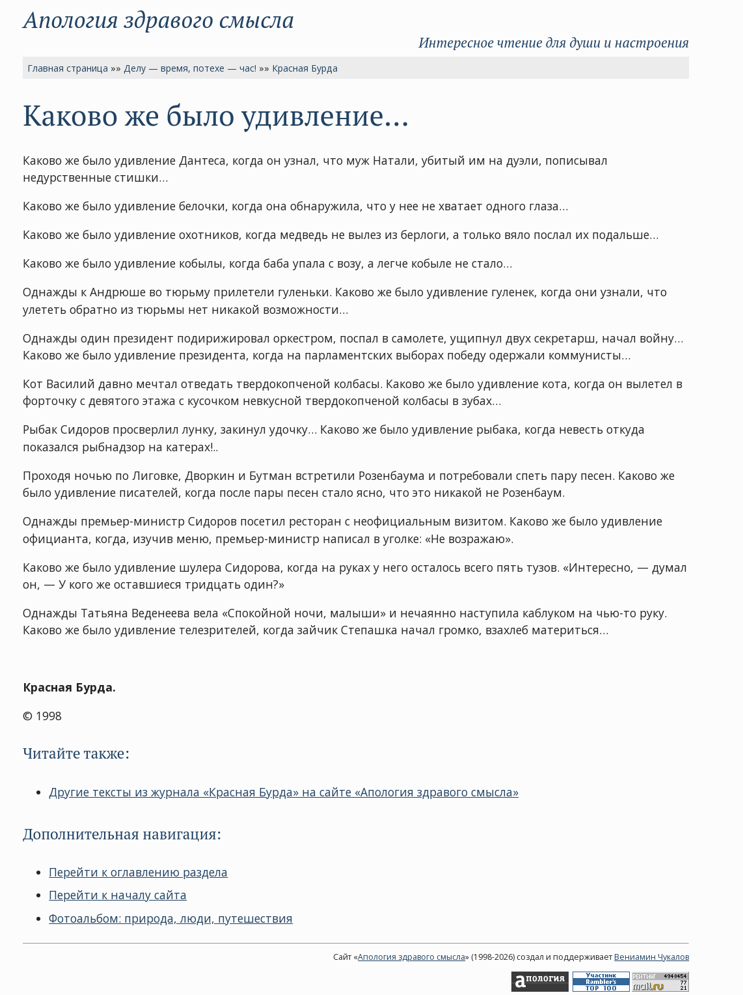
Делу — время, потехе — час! (190, 68)
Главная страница (67, 68)
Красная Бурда (305, 68)
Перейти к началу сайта (118, 895)
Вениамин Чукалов (651, 956)
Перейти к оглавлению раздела (138, 872)
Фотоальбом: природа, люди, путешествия (171, 918)
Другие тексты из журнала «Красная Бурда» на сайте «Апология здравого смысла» (284, 792)
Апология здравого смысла (158, 19)
